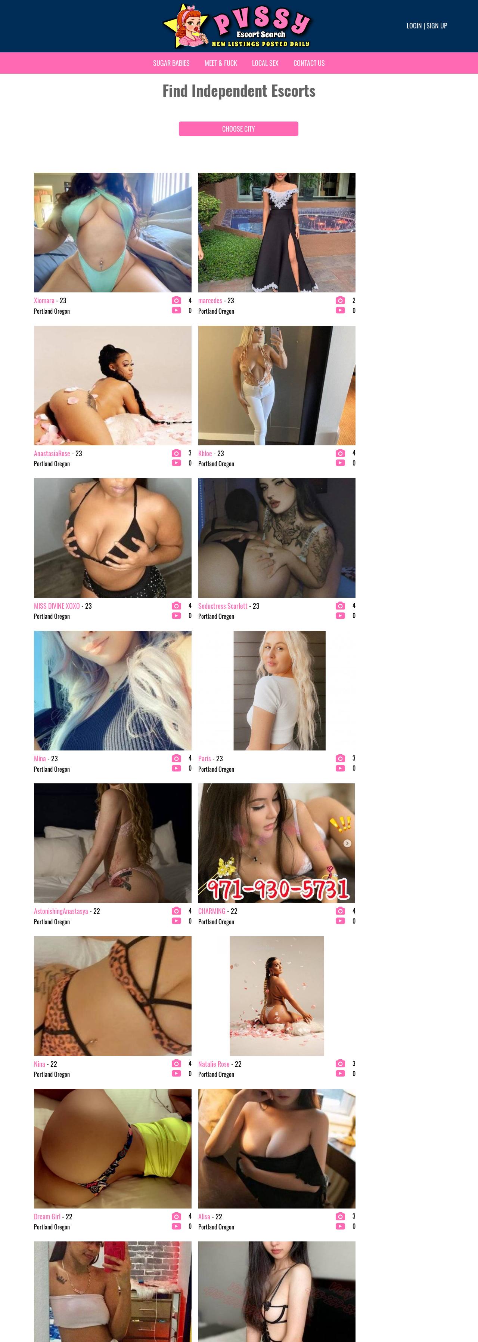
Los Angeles (149, 1203)
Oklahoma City (258, 1167)
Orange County (258, 1179)
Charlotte (41, 1203)
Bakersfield (43, 1167)
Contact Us (309, 63)
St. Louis (357, 1143)
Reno (247, 1263)
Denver (38, 1251)
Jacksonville (149, 1167)
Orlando (250, 1191)
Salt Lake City (363, 1155)
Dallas (37, 1239)
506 (332, 973)
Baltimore (41, 1179)
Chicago (39, 1215)
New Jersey (254, 1119)
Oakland (251, 1155)
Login (414, 25)
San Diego (359, 1179)
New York (252, 1143)
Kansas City (149, 1179)
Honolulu (146, 1131)
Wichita (356, 1263)
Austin (37, 1155)
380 (202, 973)
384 (276, 973)
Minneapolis (149, 1263)
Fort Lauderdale (48, 1263)
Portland (251, 1239)
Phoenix (250, 1227)
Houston (145, 1143)
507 (351, 973)
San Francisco (363, 1191)
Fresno (143, 1119)
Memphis (146, 1227)
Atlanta (39, 1143)
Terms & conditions (357, 1311)
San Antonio (361, 1167)
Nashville (252, 1107)
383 (257, 973)
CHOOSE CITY (238, 128)
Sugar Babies (171, 63)
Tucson (355, 1239)
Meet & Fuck (221, 63)
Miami (143, 1239)
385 (295, 973)
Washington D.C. (365, 1251)
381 (220, 973)
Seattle (356, 1215)
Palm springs (256, 1203)
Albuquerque (44, 1107)
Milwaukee (148, 1251)
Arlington (41, 1131)
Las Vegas (147, 1191)
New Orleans (255, 1131)
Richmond (358, 1107)
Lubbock (145, 1215)
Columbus (41, 1227)
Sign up (436, 25)
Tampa (355, 1227)
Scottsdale (359, 1203)
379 (183, 973)
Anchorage (42, 1119)
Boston (38, 1191)
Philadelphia (255, 1215)
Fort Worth (148, 1107)
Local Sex (265, 63)
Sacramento (361, 1131)
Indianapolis (149, 1155)
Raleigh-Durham (259, 1251)
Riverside (358, 1119)
